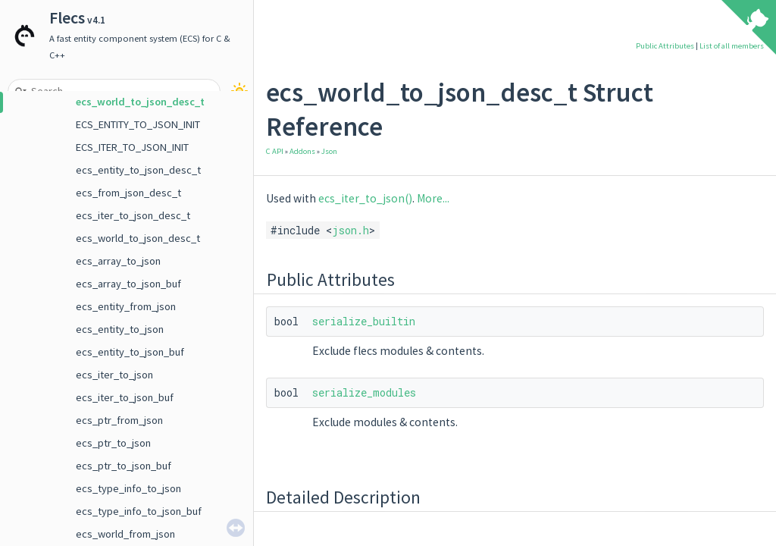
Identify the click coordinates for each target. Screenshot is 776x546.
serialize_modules (364, 392)
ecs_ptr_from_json (119, 420)
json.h (350, 230)
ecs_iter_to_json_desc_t (133, 215)
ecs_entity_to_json (120, 329)
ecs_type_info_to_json (128, 488)
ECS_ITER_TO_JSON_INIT (132, 147)
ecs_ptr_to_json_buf (123, 465)
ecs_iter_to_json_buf (125, 397)
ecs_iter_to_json (114, 374)
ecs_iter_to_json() (365, 198)
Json (329, 151)
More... (433, 198)
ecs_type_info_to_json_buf (139, 511)
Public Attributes (665, 46)
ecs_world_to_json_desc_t (140, 101)
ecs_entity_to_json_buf (130, 352)
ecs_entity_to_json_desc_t (138, 170)
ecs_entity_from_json (126, 306)
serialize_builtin (363, 321)
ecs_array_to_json (118, 261)
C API (274, 151)
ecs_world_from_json (125, 534)
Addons (302, 151)
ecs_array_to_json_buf (128, 283)
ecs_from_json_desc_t (128, 192)
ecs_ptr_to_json (113, 443)
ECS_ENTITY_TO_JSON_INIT (138, 124)
